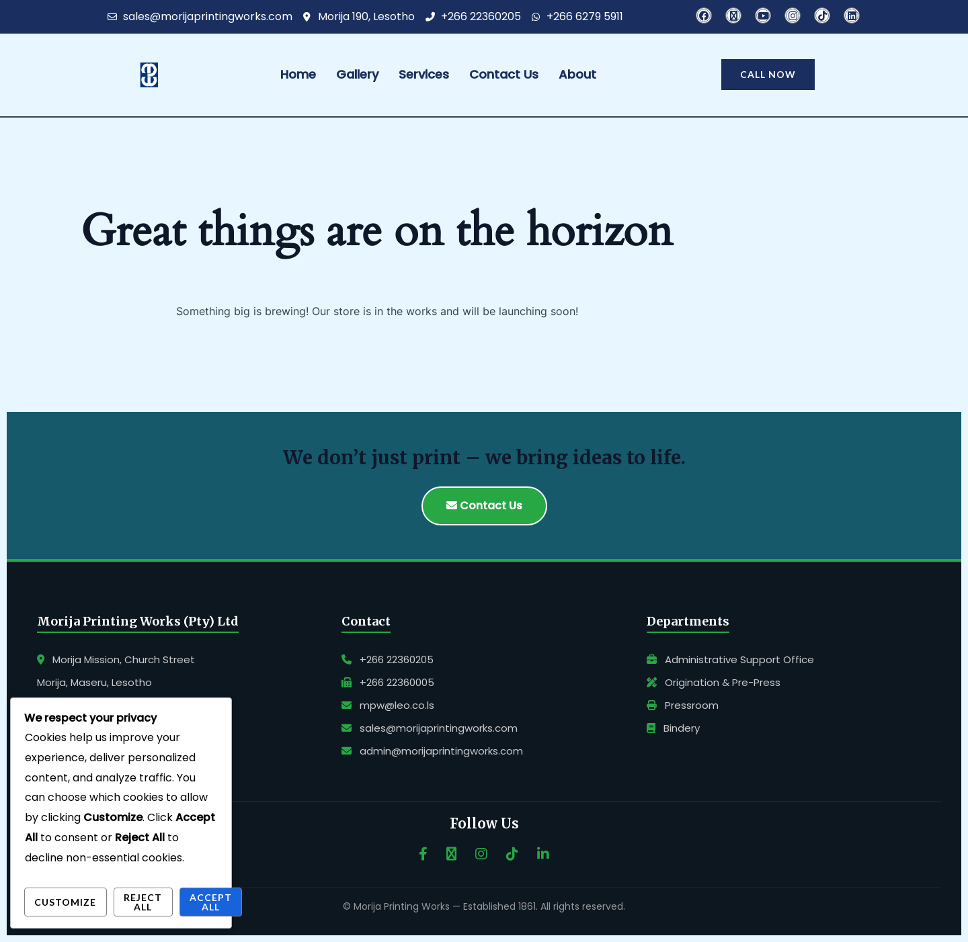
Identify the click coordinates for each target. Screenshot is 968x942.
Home (298, 74)
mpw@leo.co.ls (387, 705)
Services (424, 74)
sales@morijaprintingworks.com (429, 728)
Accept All (211, 902)
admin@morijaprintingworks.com (432, 751)
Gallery (357, 74)
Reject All (143, 902)
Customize (65, 902)
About (577, 74)
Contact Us (503, 74)
